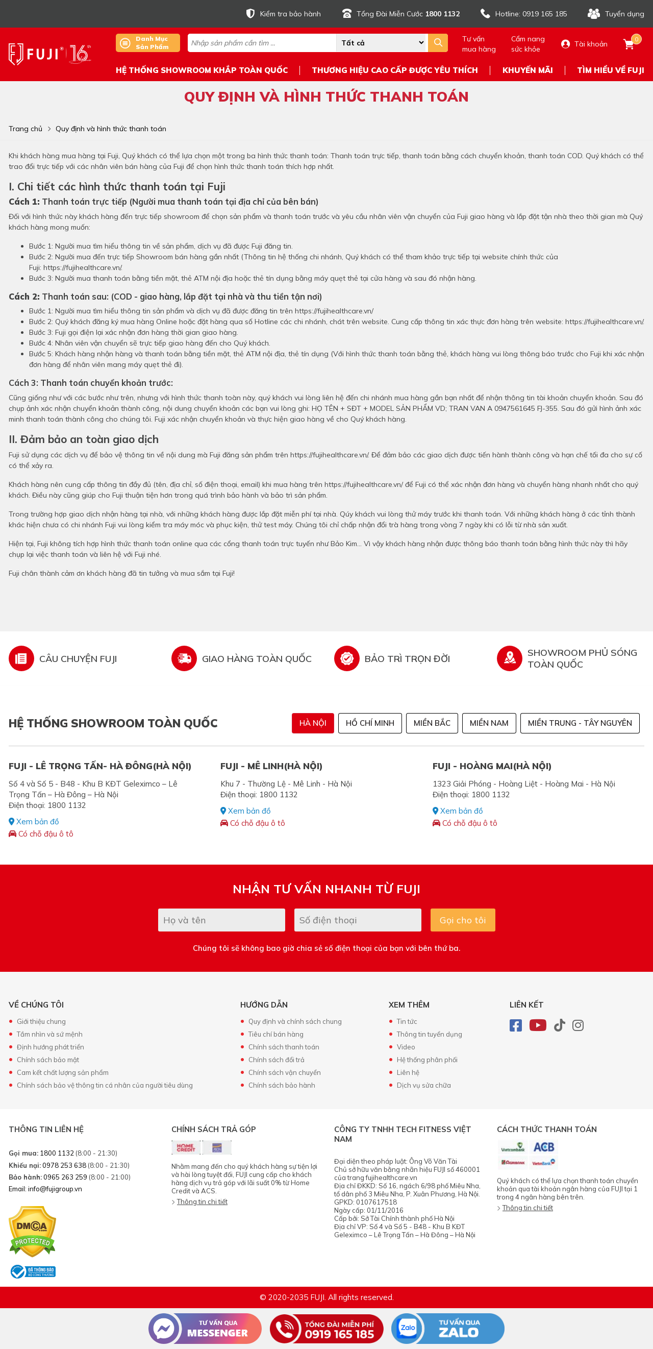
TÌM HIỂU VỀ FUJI (610, 70)
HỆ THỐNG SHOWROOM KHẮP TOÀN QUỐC (202, 70)
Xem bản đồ (34, 821)
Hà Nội (312, 723)
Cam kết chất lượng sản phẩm (63, 1072)
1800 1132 (57, 1153)
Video (406, 1047)
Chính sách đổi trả (276, 1060)
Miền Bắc (432, 723)
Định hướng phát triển (50, 1047)
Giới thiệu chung (41, 1021)
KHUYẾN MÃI (528, 70)
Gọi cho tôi (463, 920)
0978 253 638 (64, 1165)
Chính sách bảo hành (281, 1085)
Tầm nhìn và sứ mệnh (50, 1034)
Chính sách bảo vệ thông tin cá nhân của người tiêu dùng (105, 1085)
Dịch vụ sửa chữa (424, 1085)
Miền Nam (489, 723)
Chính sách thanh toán (283, 1047)
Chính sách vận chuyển (284, 1072)
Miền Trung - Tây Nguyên (580, 723)
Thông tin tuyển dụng (429, 1034)
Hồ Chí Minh (370, 723)
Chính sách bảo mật (48, 1060)
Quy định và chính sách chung (295, 1021)
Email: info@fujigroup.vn (45, 1189)
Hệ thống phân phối (427, 1060)
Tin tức (407, 1021)
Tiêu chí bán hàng (276, 1034)
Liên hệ (408, 1072)
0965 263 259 (65, 1177)
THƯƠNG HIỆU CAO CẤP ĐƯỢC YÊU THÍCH (395, 70)
